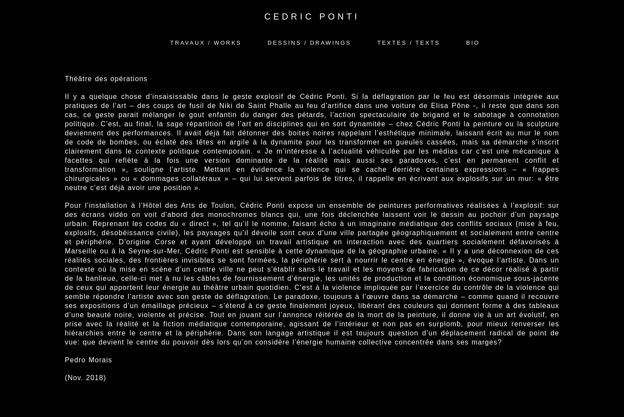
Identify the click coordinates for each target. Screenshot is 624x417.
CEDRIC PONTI (311, 16)
